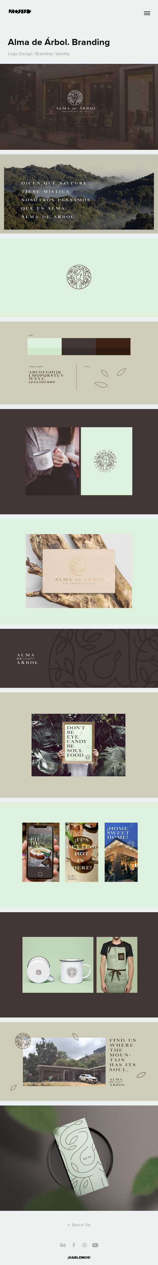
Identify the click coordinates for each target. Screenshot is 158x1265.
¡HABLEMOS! (79, 1257)
